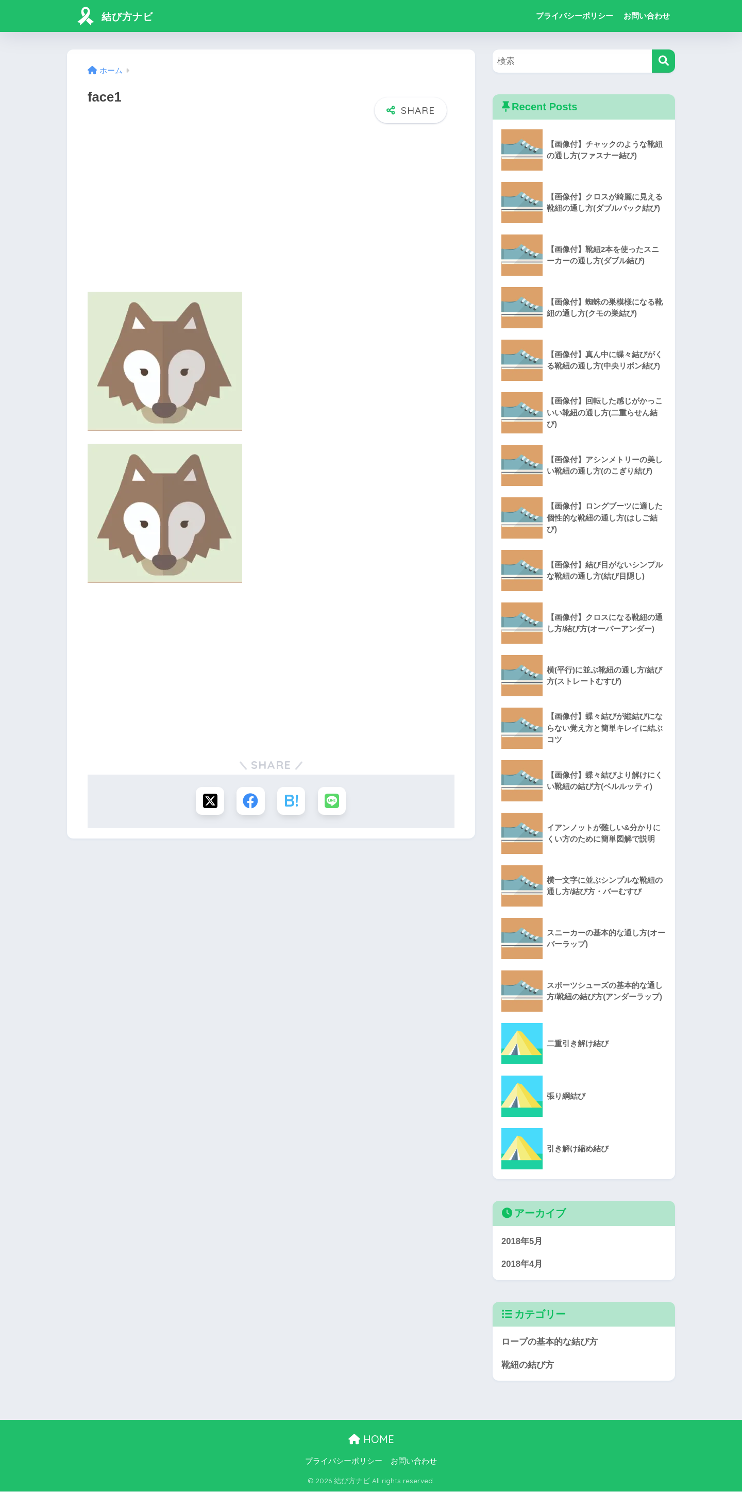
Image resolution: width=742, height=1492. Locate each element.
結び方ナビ (117, 15)
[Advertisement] (271, 211)
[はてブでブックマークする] (291, 801)
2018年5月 (522, 1241)
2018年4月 (522, 1264)
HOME (371, 1440)
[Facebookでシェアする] (251, 801)
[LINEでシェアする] (332, 801)
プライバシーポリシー (574, 15)
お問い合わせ (646, 15)
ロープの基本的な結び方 (549, 1342)
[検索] (663, 61)
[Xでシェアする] (209, 801)
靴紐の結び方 (527, 1365)
